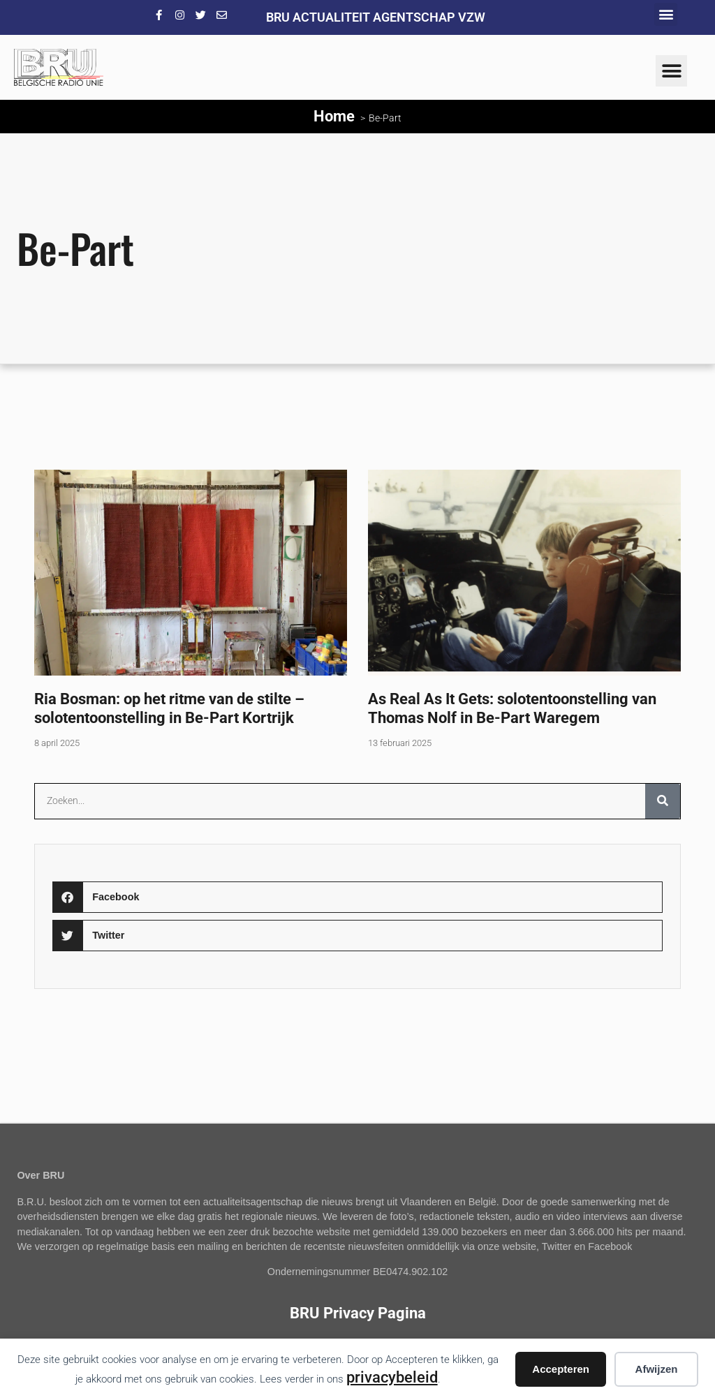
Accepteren (560, 1369)
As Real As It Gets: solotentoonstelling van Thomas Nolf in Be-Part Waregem (512, 708)
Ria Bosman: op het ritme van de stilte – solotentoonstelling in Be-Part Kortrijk (169, 708)
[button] (665, 14)
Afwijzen (656, 1369)
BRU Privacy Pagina (358, 1313)
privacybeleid (392, 1377)
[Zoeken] (662, 801)
